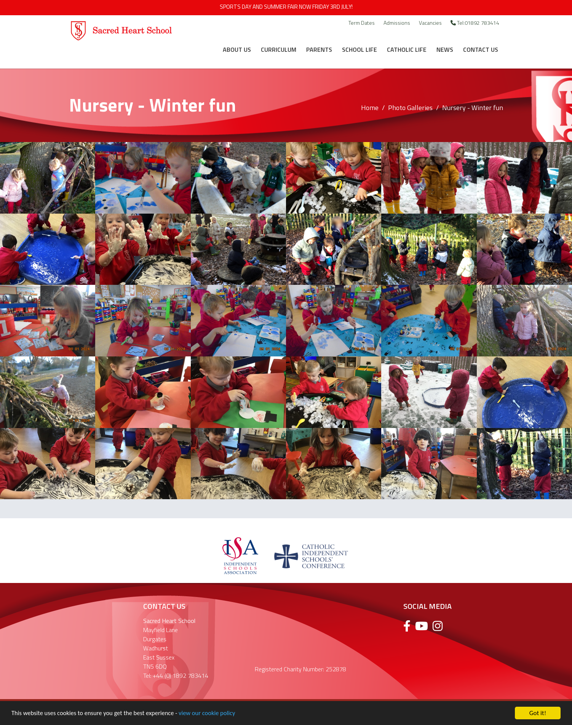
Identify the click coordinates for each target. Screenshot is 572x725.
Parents (319, 49)
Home (370, 107)
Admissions (396, 23)
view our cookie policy (213, 713)
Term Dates (361, 23)
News (444, 49)
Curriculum (278, 49)
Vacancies (430, 23)
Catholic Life (407, 49)
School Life (359, 49)
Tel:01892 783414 (475, 23)
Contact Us (480, 49)
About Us (237, 49)
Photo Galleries (410, 107)
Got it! (537, 713)
